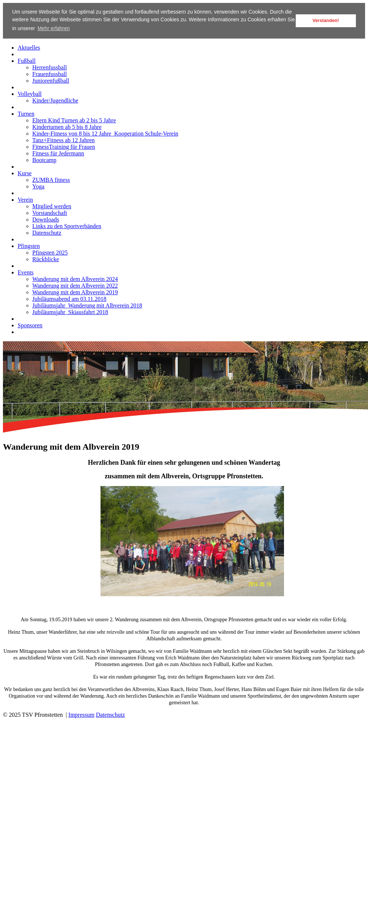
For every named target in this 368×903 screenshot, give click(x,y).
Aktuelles (29, 47)
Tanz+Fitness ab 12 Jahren (63, 140)
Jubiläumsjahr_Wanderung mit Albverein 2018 (87, 305)
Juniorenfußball (50, 81)
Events (26, 272)
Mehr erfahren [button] (53, 28)
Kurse (25, 173)
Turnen (26, 114)
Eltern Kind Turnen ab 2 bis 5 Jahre (74, 120)
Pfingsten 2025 (50, 252)
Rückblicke (45, 259)
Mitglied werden (51, 206)
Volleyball (29, 94)
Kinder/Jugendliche (55, 100)
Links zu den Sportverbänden (66, 226)
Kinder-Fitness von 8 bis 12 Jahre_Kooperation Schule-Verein (105, 133)
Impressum (81, 715)
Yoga (38, 186)
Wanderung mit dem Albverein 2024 (75, 279)
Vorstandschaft (49, 213)
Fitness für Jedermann (58, 153)
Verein (25, 200)
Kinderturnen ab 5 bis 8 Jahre (67, 127)
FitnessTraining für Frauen (63, 147)
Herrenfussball (49, 67)
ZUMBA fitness (51, 180)
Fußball (27, 61)
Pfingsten (29, 246)
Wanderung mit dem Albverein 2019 (75, 292)
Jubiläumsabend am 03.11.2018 (69, 299)
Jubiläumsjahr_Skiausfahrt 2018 (70, 312)
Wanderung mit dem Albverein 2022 (75, 286)
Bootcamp (44, 160)
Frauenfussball (49, 74)
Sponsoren (30, 325)
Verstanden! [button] (326, 20)
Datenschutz (46, 233)
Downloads (45, 219)
